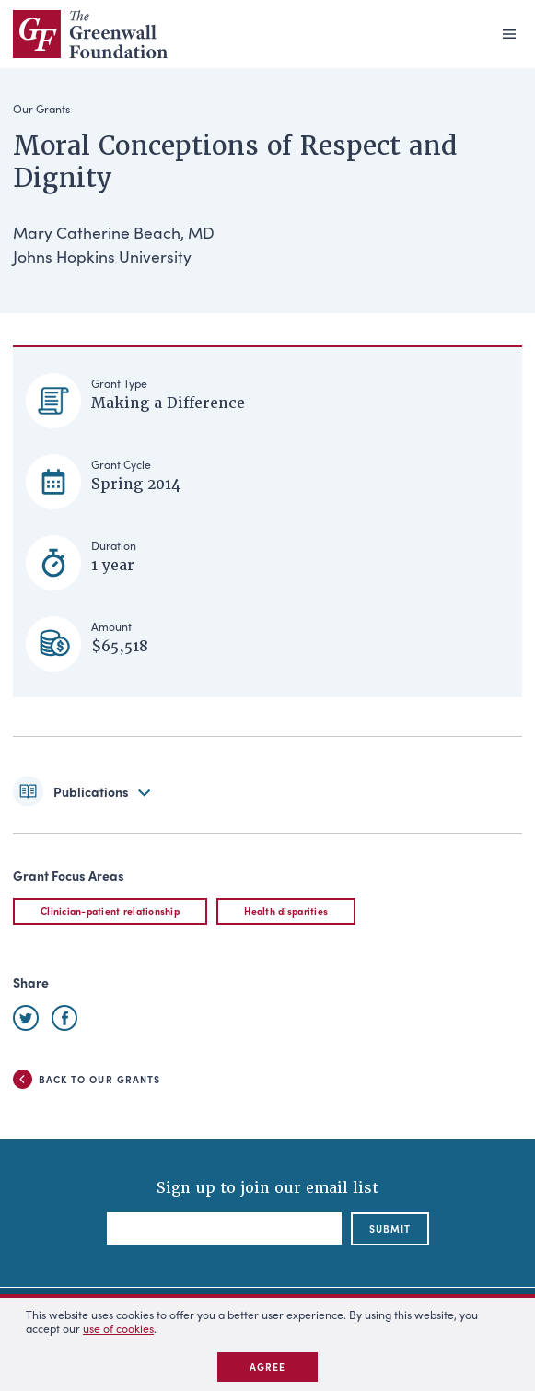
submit (390, 1228)
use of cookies (118, 1328)
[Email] (224, 1228)
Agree (267, 1366)
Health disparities (286, 911)
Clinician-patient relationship (110, 911)
